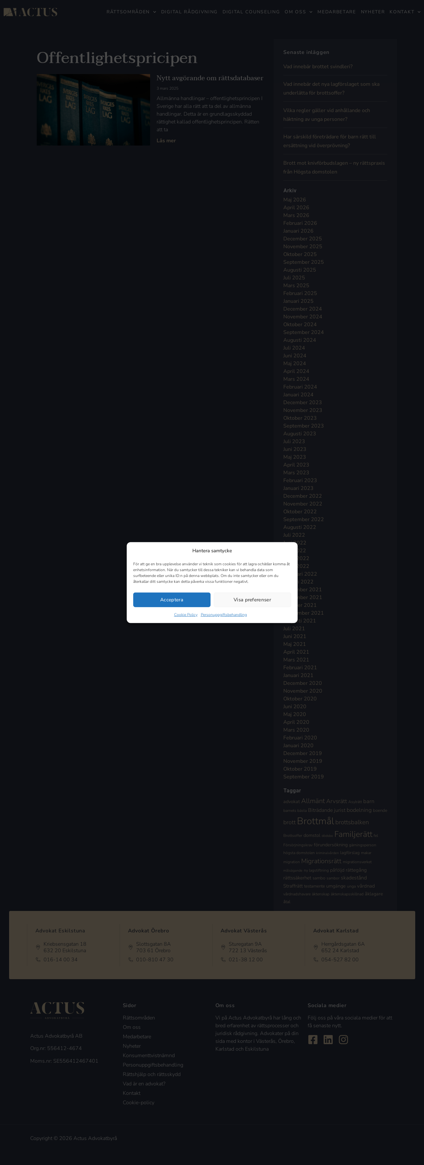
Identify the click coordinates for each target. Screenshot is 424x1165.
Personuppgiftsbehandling (224, 614)
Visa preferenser (252, 599)
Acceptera (171, 599)
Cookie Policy (186, 614)
